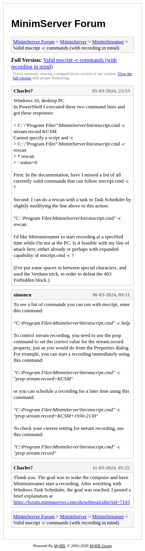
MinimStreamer (108, 41)
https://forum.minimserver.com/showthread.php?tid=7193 (72, 502)
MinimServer (73, 41)
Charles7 (23, 91)
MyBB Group (100, 546)
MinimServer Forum (58, 23)
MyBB (59, 546)
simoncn (22, 295)
